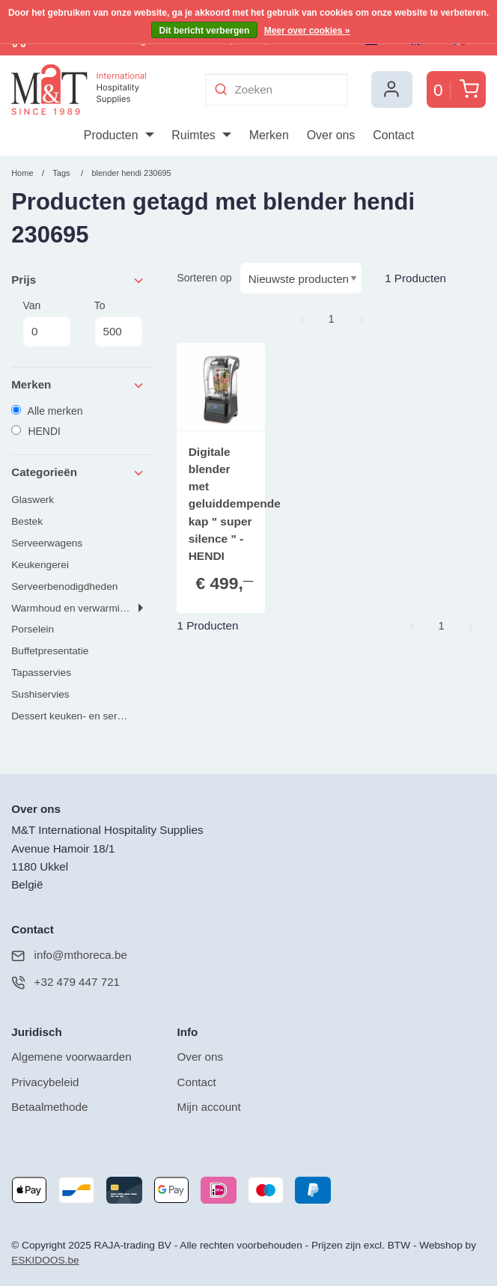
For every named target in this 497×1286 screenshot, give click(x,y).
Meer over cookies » (307, 30)
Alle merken (46, 411)
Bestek (27, 521)
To (118, 323)
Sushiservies (40, 694)
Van (46, 323)
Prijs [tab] (78, 280)
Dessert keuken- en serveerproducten (82, 716)
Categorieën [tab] (78, 473)
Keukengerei (40, 564)
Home (22, 172)
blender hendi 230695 (131, 172)
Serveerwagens (46, 543)
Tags (61, 172)
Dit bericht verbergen (204, 30)
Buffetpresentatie (49, 650)
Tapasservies (41, 672)
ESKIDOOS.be (45, 1260)
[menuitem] (118, 135)
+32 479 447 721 (65, 982)
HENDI (36, 431)
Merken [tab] (78, 385)
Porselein (32, 629)
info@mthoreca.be (69, 955)
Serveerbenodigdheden (64, 586)
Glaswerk (32, 499)
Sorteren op (204, 278)
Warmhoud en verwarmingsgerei (82, 608)
